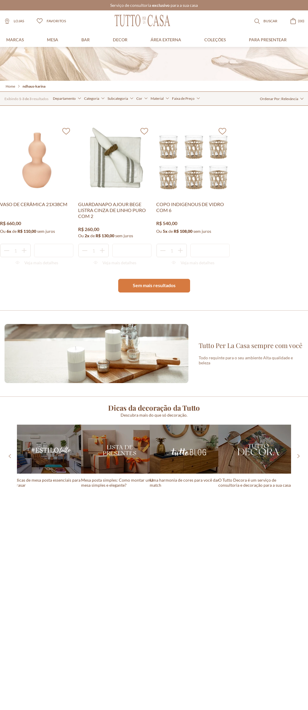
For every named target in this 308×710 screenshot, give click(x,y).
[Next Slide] (298, 456)
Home (10, 86)
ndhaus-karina (34, 86)
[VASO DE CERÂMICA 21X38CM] (37, 195)
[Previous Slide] (9, 456)
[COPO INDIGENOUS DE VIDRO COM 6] (193, 195)
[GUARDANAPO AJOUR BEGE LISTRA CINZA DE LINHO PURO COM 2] (115, 195)
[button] (67, 99)
